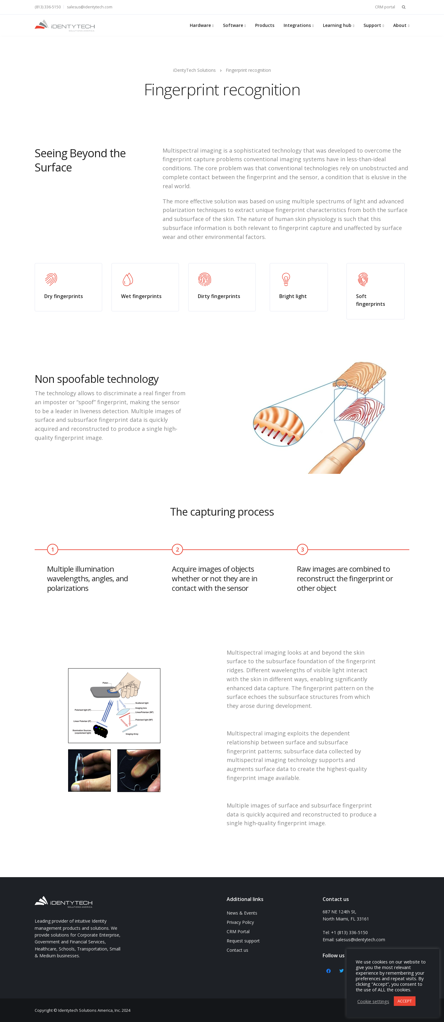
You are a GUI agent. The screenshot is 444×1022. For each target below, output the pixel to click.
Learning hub (337, 25)
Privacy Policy (240, 922)
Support (372, 25)
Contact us (237, 950)
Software (233, 25)
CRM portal (385, 7)
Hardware (200, 25)
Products (264, 25)
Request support (243, 941)
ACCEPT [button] (405, 1001)
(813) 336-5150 (48, 7)
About (400, 25)
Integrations (297, 25)
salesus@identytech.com (89, 7)
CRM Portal (238, 931)
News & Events (242, 913)
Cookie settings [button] (373, 1001)
